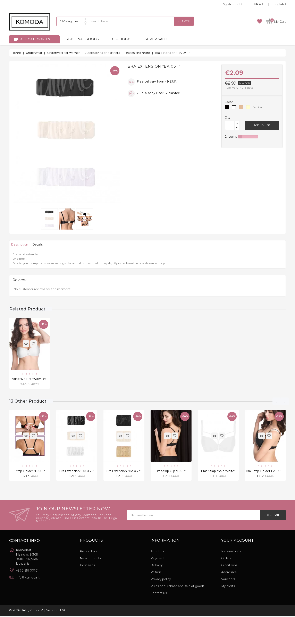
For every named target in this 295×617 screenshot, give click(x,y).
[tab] (21, 244)
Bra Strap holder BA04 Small (267, 472)
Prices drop (88, 552)
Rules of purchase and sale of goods (177, 587)
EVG (63, 611)
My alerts (228, 587)
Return (156, 573)
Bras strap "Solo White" (218, 472)
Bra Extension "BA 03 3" (124, 472)
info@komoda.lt (28, 579)
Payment (158, 559)
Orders (226, 559)
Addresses (229, 573)
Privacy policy (161, 580)
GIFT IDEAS (122, 39)
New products (90, 559)
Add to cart (262, 125)
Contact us (159, 594)
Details (42, 244)
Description (21, 244)
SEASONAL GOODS (82, 39)
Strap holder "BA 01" (30, 472)
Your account (237, 542)
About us (157, 552)
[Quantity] (230, 125)
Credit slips (229, 566)
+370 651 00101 (27, 572)
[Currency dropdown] (253, 4)
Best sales (87, 566)
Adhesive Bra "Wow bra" (30, 379)
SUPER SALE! (156, 39)
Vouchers (228, 580)
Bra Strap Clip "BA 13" (171, 472)
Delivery (157, 566)
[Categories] (72, 21)
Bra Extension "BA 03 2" (76, 472)
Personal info (231, 552)
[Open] (15, 39)
